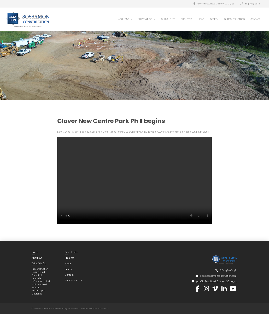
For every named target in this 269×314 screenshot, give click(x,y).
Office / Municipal (41, 281)
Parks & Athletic (40, 284)
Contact (69, 274)
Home (35, 252)
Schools (36, 287)
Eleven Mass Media (100, 308)
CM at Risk (37, 275)
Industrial (37, 278)
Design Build (38, 272)
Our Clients (71, 252)
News (68, 263)
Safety (68, 269)
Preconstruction (40, 269)
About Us (37, 257)
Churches (37, 293)
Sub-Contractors (73, 280)
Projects (69, 257)
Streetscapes (38, 290)
